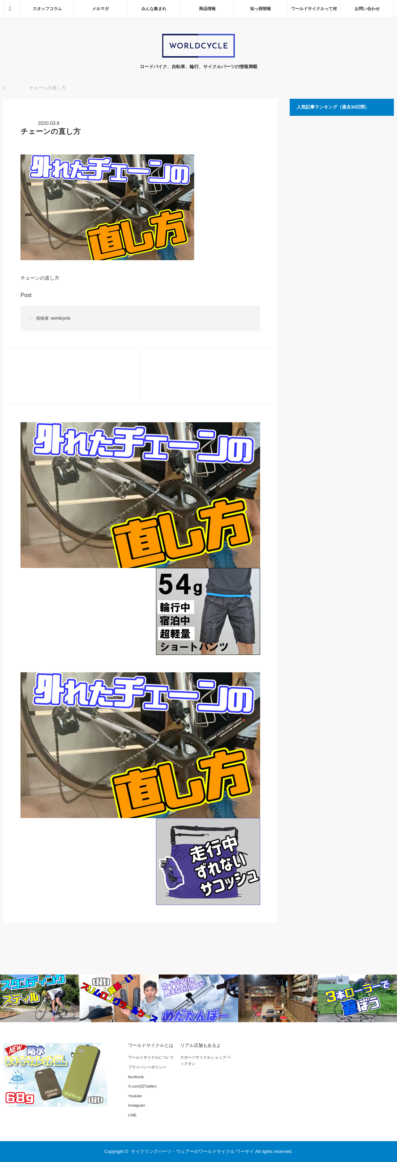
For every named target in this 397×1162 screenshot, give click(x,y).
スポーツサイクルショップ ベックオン (205, 1060)
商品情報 (207, 8)
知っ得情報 (260, 8)
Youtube (135, 1096)
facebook (136, 1077)
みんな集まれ (153, 8)
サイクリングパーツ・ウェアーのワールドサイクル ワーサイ (192, 1151)
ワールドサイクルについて (151, 1057)
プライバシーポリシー (147, 1067)
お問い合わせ (367, 8)
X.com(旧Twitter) (142, 1086)
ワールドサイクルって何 (314, 8)
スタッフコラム (47, 8)
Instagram (136, 1105)
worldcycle (61, 318)
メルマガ (100, 8)
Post (26, 295)
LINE (132, 1115)
